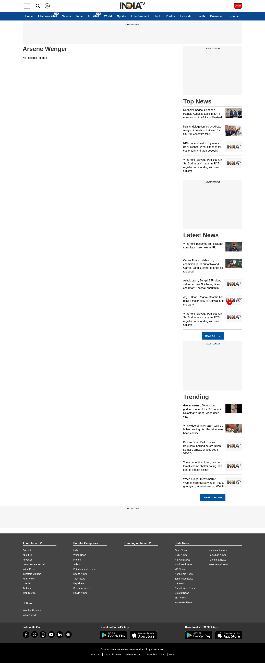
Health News (80, 593)
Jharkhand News (183, 564)
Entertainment (140, 16)
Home (29, 16)
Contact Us (28, 550)
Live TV (27, 583)
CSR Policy (151, 654)
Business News (81, 588)
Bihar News (181, 550)
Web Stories (29, 593)
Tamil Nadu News (184, 578)
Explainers (78, 583)
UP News (180, 583)
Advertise (27, 559)
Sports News (80, 574)
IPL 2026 (93, 16)
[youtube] (51, 634)
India (79, 16)
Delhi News (181, 555)
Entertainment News (84, 569)
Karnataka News (183, 602)
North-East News (184, 574)
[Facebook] (26, 634)
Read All (213, 336)
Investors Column (32, 574)
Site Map (95, 654)
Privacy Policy (133, 654)
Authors (27, 588)
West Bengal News (218, 564)
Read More (212, 498)
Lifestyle (185, 16)
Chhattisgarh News (185, 588)
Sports (121, 16)
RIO (163, 654)
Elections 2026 (47, 16)
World (108, 16)
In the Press (29, 569)
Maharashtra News (218, 550)
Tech (157, 16)
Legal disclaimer (113, 654)
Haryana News (182, 559)
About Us (27, 555)
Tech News (79, 578)
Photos (170, 16)
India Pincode (30, 615)
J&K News (180, 597)
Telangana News (217, 559)
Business (216, 16)
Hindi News (29, 578)
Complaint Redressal (34, 564)
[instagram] (43, 634)
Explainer (233, 16)
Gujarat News (182, 593)
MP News (180, 569)
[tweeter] (34, 634)
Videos (66, 16)
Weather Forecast (32, 610)
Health (201, 16)
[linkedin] (59, 634)
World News (79, 555)
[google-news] (68, 634)
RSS (171, 654)
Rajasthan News (217, 555)
